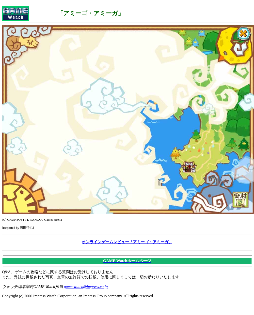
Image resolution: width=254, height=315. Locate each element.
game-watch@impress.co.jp (86, 287)
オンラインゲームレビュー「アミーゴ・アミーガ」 (127, 242)
